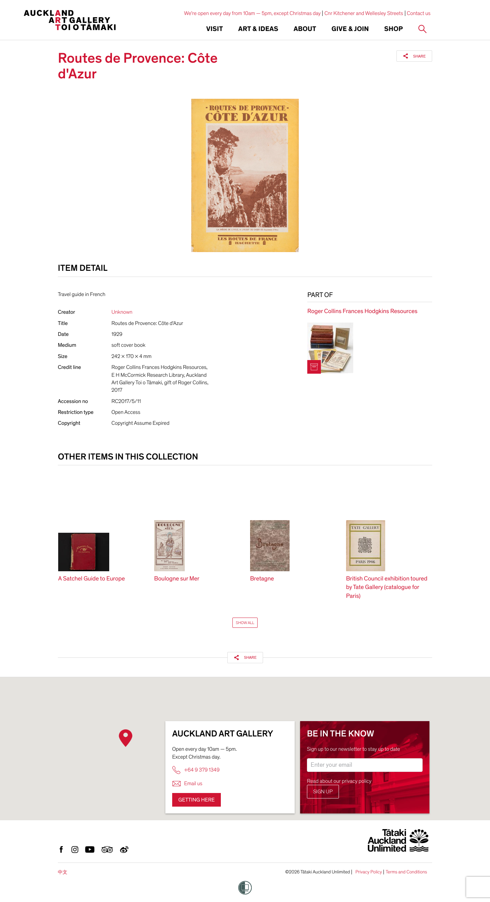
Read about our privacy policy (339, 781)
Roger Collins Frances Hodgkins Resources (362, 311)
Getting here (196, 800)
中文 (62, 872)
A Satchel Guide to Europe (91, 579)
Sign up (323, 791)
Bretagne (262, 579)
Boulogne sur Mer (176, 579)
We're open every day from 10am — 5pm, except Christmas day (252, 13)
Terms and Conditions (406, 872)
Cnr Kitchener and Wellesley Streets (363, 13)
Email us (187, 783)
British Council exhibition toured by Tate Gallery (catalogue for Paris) (386, 587)
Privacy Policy (368, 872)
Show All (245, 622)
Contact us (419, 13)
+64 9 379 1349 (195, 770)
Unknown (122, 312)
